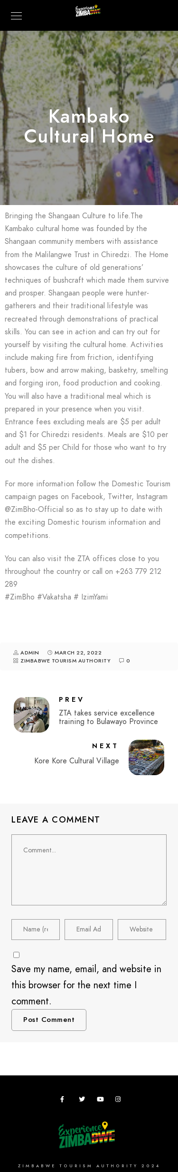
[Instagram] (120, 1101)
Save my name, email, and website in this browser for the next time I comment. (86, 985)
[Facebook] (65, 1101)
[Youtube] (101, 1101)
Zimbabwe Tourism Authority (65, 660)
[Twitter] (83, 1101)
